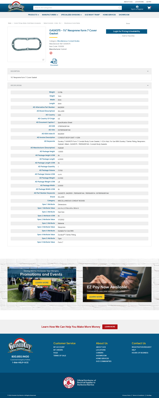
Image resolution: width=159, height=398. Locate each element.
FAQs (55, 353)
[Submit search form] (120, 8)
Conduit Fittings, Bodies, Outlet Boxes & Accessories (27, 23)
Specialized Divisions (70, 15)
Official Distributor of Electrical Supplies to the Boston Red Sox (86, 382)
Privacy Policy (126, 395)
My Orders (58, 350)
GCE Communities (103, 361)
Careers (99, 353)
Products (33, 15)
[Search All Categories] (77, 8)
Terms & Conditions (138, 395)
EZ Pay (149, 2)
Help (134, 350)
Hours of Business (140, 353)
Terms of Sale (59, 356)
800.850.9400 (20, 356)
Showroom (124, 15)
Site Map (148, 395)
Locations (139, 2)
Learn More (110, 327)
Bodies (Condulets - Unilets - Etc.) (52, 23)
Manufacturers (49, 15)
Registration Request (141, 347)
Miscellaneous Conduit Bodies (72, 23)
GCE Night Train (92, 15)
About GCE (128, 2)
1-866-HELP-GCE (20, 362)
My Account (59, 347)
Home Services (109, 15)
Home (9, 23)
